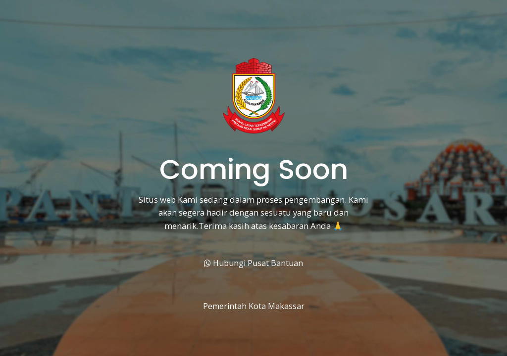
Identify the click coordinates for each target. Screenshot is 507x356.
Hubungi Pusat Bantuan (253, 263)
